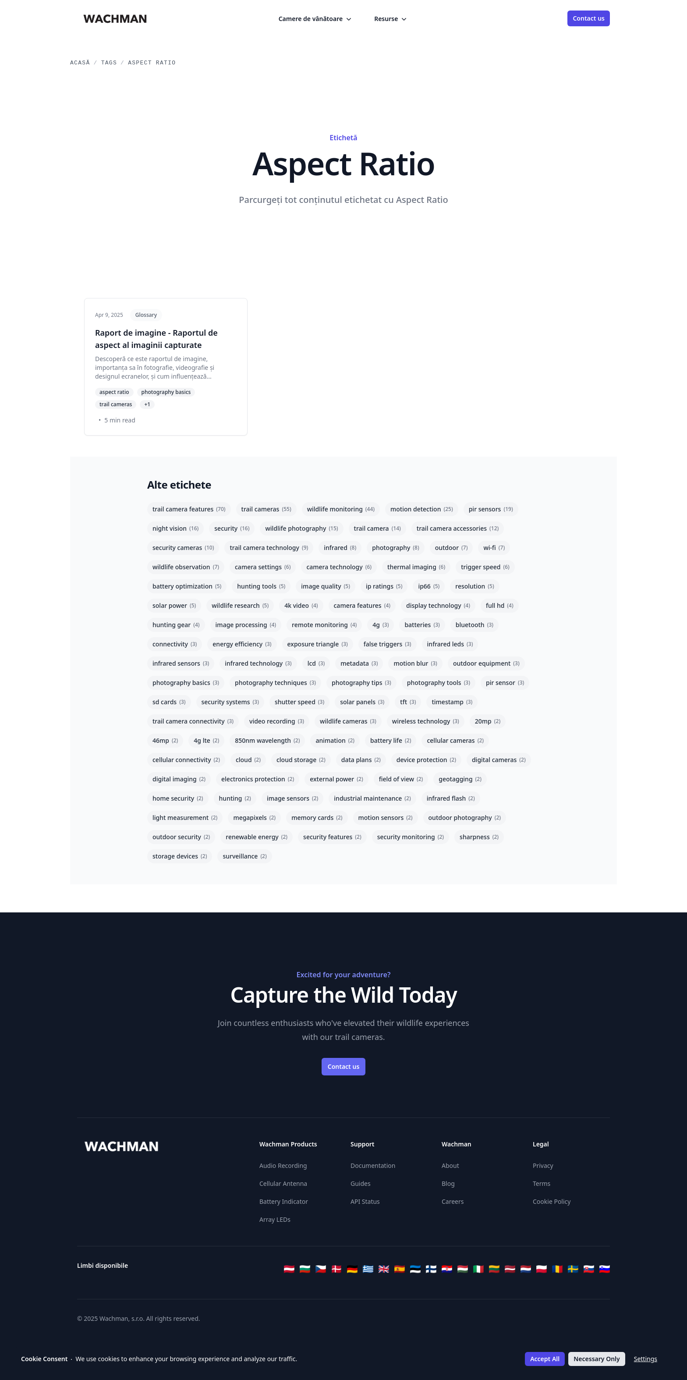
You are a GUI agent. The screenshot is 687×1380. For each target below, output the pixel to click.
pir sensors (491, 509)
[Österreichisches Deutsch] (289, 1269)
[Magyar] (462, 1269)
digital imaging (178, 779)
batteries (421, 625)
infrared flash (451, 798)
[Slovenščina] (604, 1269)
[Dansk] (336, 1269)
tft (408, 702)
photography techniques (275, 682)
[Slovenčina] (589, 1269)
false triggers (387, 644)
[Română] (557, 1269)
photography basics (185, 682)
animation (334, 740)
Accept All (545, 1359)
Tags (109, 63)
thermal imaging (416, 567)
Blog (448, 1183)
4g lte (206, 740)
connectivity (174, 644)
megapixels (254, 817)
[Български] (305, 1269)
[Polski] (541, 1269)
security (231, 528)
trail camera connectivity (193, 721)
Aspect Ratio (152, 63)
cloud (248, 760)
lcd (316, 663)
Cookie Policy (551, 1201)
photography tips (361, 682)
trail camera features (189, 509)
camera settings (262, 567)
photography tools (438, 682)
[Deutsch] (352, 1269)
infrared (340, 547)
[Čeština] (320, 1269)
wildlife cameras (348, 721)
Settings (645, 1359)
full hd (499, 605)
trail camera (377, 528)
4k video (301, 605)
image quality (325, 586)
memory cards (316, 817)
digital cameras (499, 760)
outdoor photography (464, 817)
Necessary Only (597, 1359)
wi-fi (494, 547)
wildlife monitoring (341, 509)
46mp (165, 740)
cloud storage (301, 760)
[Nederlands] (526, 1269)
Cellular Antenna (283, 1183)
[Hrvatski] (447, 1269)
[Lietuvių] (494, 1269)
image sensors (292, 798)
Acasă (80, 63)
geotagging (460, 779)
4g (380, 625)
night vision (175, 528)
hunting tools (261, 586)
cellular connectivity (186, 760)
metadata (359, 663)
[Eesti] (415, 1269)
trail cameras (266, 509)
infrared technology (258, 663)
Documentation (373, 1165)
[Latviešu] (510, 1269)
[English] (384, 1269)
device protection (426, 760)
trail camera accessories (458, 528)
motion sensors (385, 817)
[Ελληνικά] (368, 1269)
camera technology (339, 567)
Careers (453, 1201)
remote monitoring (324, 625)
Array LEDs (274, 1219)
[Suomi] (431, 1269)
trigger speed (485, 567)
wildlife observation (185, 567)
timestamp (452, 702)
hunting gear (176, 625)
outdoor (451, 547)
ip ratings (384, 586)
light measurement (184, 817)
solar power (174, 605)
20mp (487, 721)
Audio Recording (283, 1165)
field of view (401, 779)
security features (332, 837)
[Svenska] (573, 1269)
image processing (246, 625)
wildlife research (240, 605)
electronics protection (257, 779)
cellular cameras (455, 740)
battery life (390, 740)
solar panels (362, 702)
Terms (541, 1183)
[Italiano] (478, 1269)
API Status (365, 1201)
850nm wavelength (267, 740)
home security (177, 798)
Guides (361, 1183)
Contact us (589, 18)
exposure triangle (317, 644)
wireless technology (425, 721)
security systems (230, 702)
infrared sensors (180, 663)
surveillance (244, 856)
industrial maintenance (372, 798)
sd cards (169, 702)
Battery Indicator (283, 1201)
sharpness (479, 837)
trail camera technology (269, 547)
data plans (361, 760)
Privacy (543, 1165)
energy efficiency (241, 644)
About (450, 1165)
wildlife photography (301, 528)
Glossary (146, 315)
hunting (235, 798)
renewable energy (256, 837)
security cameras (183, 547)
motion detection (421, 509)
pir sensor (505, 682)
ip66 (428, 586)
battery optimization (186, 586)
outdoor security (181, 837)
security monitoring (410, 837)
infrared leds (450, 644)
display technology (438, 605)
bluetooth (474, 625)
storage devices (179, 856)
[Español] (399, 1269)
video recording (276, 721)
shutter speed (299, 702)
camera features (362, 605)
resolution (474, 586)
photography (395, 547)
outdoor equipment (486, 663)
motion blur (415, 663)
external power (336, 779)
